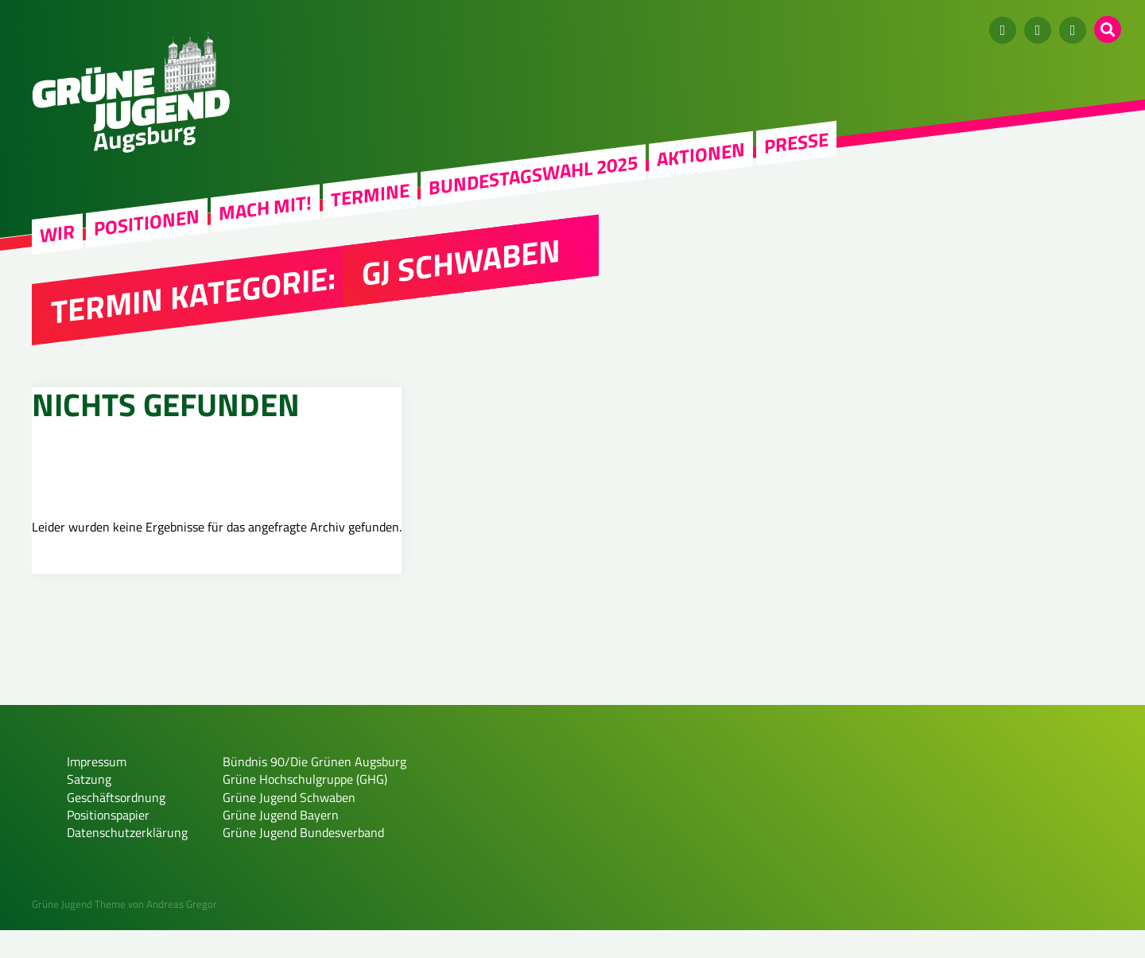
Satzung (89, 807)
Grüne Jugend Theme (79, 932)
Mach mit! (265, 208)
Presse (796, 142)
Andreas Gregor (181, 932)
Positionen (147, 222)
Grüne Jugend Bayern (281, 843)
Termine (370, 195)
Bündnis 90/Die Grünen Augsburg (314, 789)
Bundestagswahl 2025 (533, 175)
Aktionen (701, 154)
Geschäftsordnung (116, 825)
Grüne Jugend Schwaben (289, 825)
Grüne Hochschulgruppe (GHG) (305, 807)
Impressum (96, 789)
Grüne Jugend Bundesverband (303, 861)
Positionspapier (108, 843)
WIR (57, 233)
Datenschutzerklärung (127, 861)
